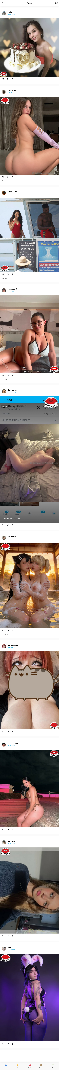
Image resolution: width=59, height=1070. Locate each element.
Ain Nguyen (12, 536)
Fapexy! (29, 3)
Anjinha (10, 12)
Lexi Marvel (12, 90)
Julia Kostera (13, 841)
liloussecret (12, 289)
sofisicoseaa (13, 645)
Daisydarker (12, 390)
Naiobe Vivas (13, 743)
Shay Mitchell (13, 192)
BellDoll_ (11, 947)
